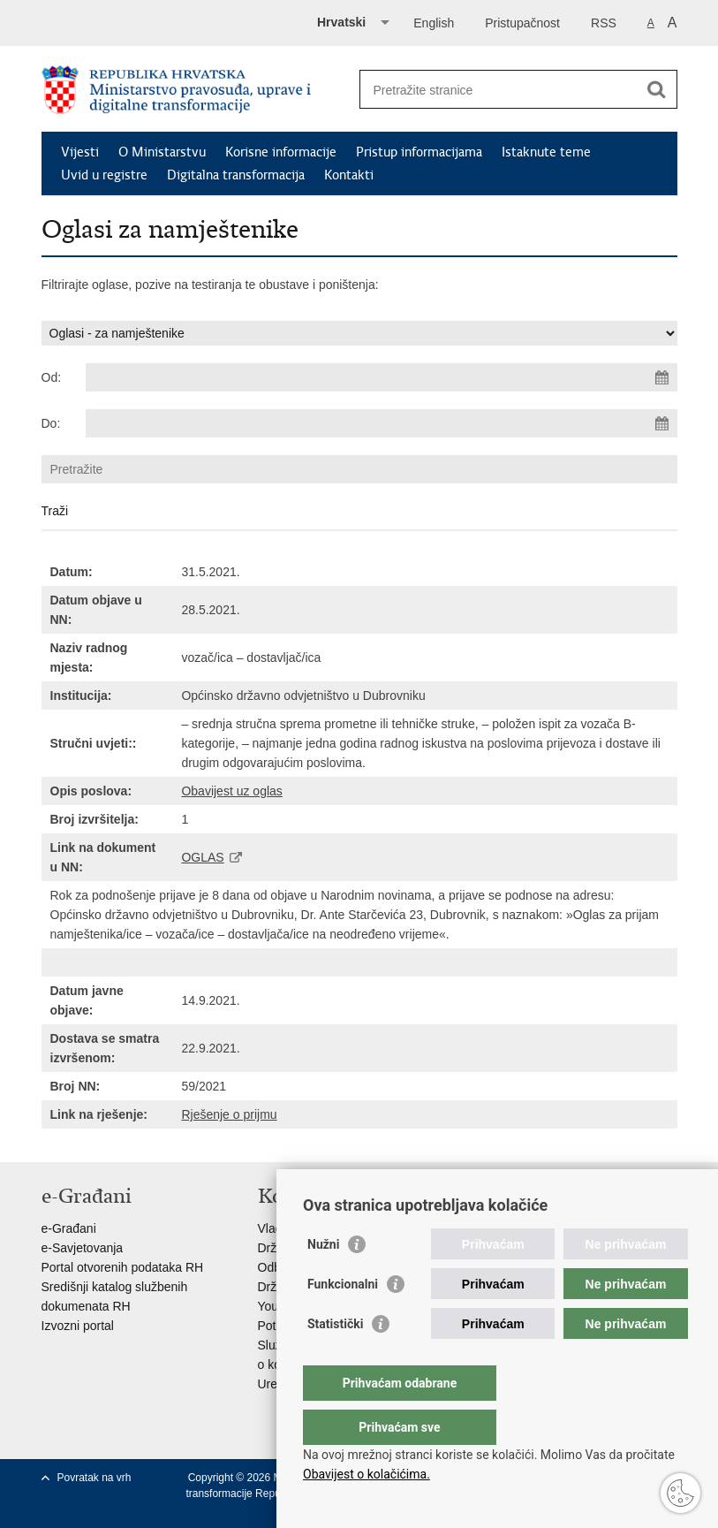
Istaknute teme (546, 152)
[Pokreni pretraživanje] (657, 89)
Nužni (323, 1280)
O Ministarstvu (162, 152)
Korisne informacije (280, 152)
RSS (603, 23)
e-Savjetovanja (83, 1248)
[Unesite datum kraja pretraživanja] (381, 423)
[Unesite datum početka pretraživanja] (381, 377)
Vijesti (80, 152)
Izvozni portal (78, 1326)
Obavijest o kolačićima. (366, 1474)
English (433, 23)
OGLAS (202, 857)
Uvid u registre (104, 175)
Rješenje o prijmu (228, 1114)
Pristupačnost (522, 23)
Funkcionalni (342, 1319)
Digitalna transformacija (236, 175)
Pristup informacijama (419, 152)
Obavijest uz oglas (231, 791)
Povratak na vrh (94, 1477)
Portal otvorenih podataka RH (123, 1267)
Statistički (335, 1359)
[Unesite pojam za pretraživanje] (499, 89)
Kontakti (349, 175)
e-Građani (69, 1228)
